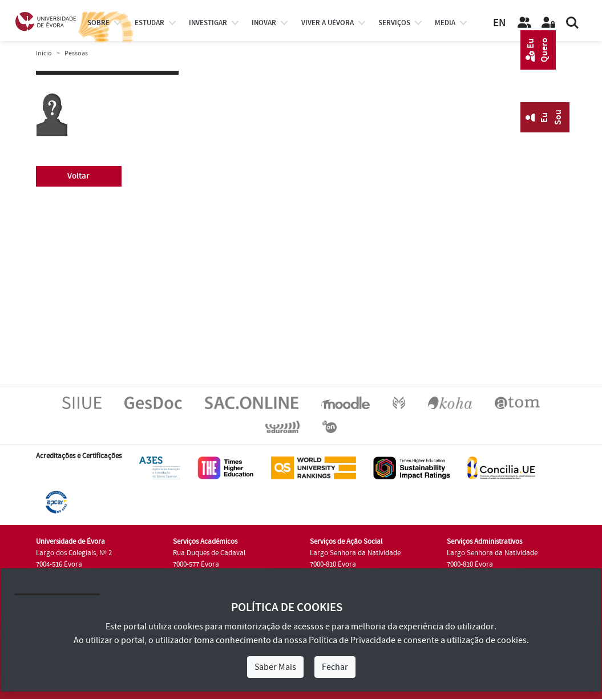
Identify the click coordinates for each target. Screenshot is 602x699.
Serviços (394, 23)
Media (445, 23)
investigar (208, 23)
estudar (149, 23)
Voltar (78, 176)
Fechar (335, 667)
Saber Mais (275, 667)
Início (44, 53)
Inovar (264, 23)
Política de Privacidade (352, 640)
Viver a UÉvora (327, 23)
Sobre (98, 23)
